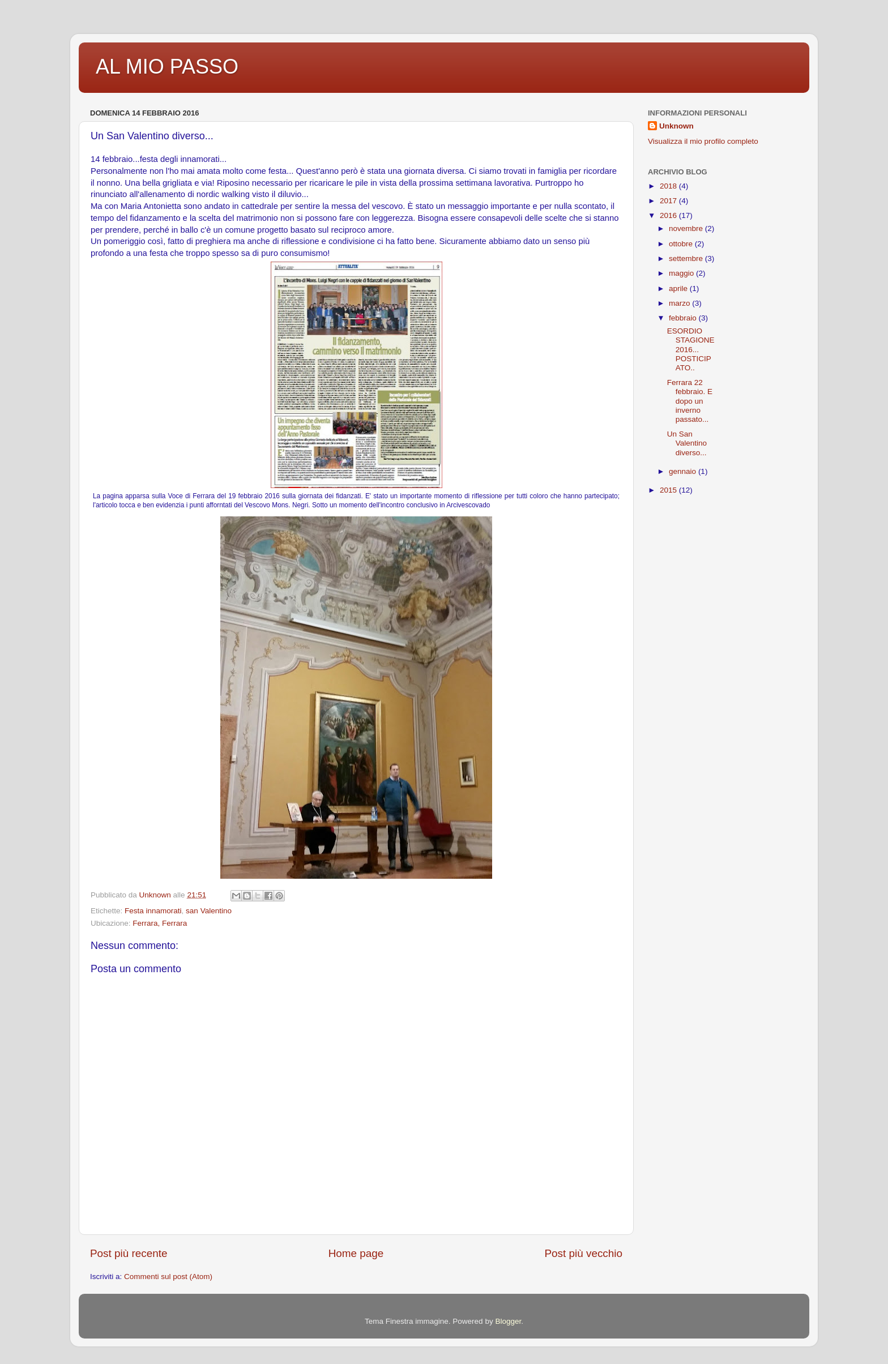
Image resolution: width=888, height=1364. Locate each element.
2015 (669, 490)
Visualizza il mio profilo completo (703, 141)
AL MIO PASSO (167, 66)
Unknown (676, 126)
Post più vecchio (583, 1253)
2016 (669, 215)
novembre (687, 228)
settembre (687, 258)
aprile (679, 288)
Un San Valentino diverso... (687, 443)
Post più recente (129, 1253)
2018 (669, 186)
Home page (356, 1253)
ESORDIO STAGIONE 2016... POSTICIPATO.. (691, 349)
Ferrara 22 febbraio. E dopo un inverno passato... (689, 401)
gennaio (683, 471)
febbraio (684, 318)
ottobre (682, 244)
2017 (669, 200)
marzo (680, 303)
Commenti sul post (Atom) (168, 1276)
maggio (682, 273)
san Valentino (209, 911)
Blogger (508, 1321)
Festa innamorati (153, 911)
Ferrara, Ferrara (160, 923)
